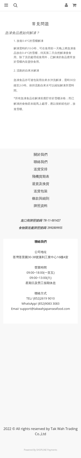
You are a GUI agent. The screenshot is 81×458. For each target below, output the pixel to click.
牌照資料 (41, 205)
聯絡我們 (41, 161)
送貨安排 (41, 169)
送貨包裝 (41, 191)
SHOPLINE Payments (46, 449)
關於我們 (41, 154)
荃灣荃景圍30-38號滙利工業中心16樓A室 (40, 257)
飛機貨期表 (40, 176)
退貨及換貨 (40, 183)
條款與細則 (40, 198)
